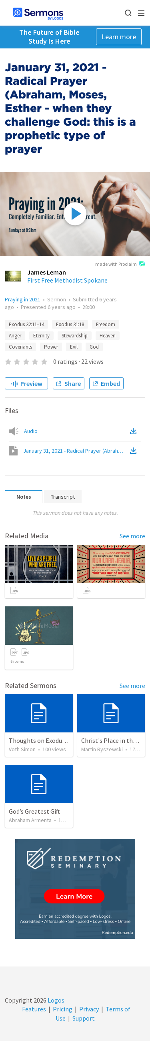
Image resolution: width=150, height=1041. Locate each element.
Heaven (108, 335)
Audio (31, 431)
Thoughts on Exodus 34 (40, 740)
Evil (74, 346)
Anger (15, 335)
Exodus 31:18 (70, 324)
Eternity (41, 335)
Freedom (105, 324)
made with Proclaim (120, 264)
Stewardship (75, 335)
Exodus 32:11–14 (26, 324)
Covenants (20, 346)
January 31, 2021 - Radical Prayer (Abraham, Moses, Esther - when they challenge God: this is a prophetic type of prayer (75, 450)
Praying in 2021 (22, 299)
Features (34, 1009)
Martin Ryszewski (102, 749)
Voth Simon (22, 749)
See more (132, 536)
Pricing (62, 1009)
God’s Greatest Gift (34, 811)
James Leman (46, 272)
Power (51, 346)
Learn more (119, 36)
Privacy (89, 1009)
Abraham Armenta (30, 820)
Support (83, 1018)
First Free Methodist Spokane (67, 280)
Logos (55, 1000)
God (94, 346)
